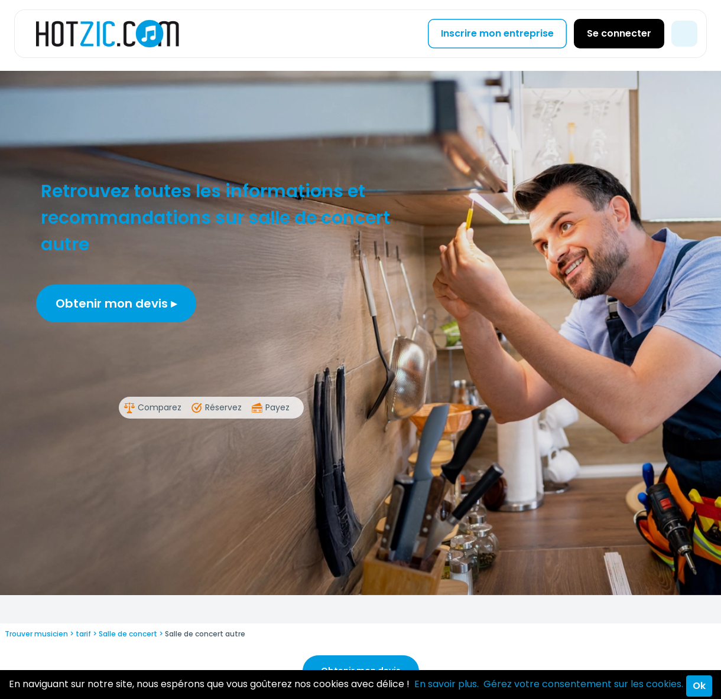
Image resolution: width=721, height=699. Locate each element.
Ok (699, 686)
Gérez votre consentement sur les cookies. (583, 684)
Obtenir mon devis (116, 303)
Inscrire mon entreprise (497, 33)
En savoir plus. (446, 684)
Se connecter (619, 33)
